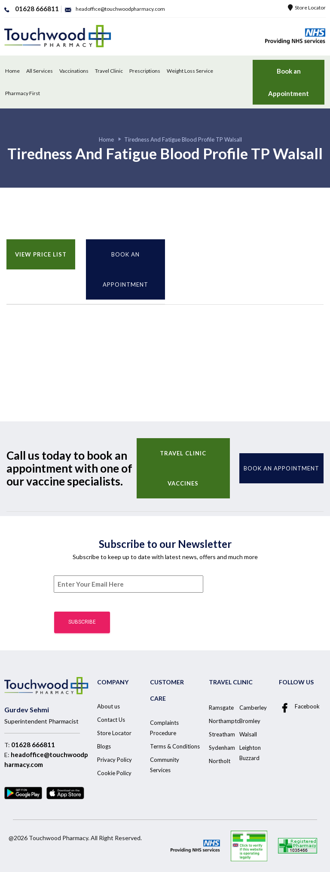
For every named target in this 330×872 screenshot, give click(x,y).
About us (108, 706)
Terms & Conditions (175, 746)
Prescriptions (144, 71)
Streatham (222, 734)
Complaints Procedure (164, 727)
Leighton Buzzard (250, 752)
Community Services (164, 764)
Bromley (249, 720)
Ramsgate (221, 707)
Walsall (248, 734)
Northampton (226, 720)
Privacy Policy (114, 759)
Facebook (299, 706)
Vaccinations (74, 71)
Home (12, 71)
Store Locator (307, 7)
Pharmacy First (22, 93)
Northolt (219, 761)
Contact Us (111, 719)
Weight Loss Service (190, 71)
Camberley (253, 707)
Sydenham (222, 747)
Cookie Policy (114, 773)
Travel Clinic (109, 71)
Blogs (104, 746)
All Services (39, 71)
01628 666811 (33, 744)
